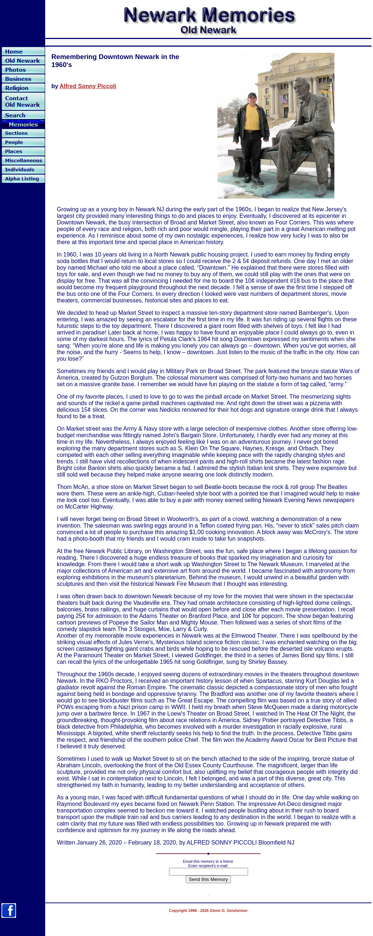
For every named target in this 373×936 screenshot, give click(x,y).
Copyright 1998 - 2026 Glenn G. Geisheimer (208, 910)
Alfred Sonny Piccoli (88, 86)
